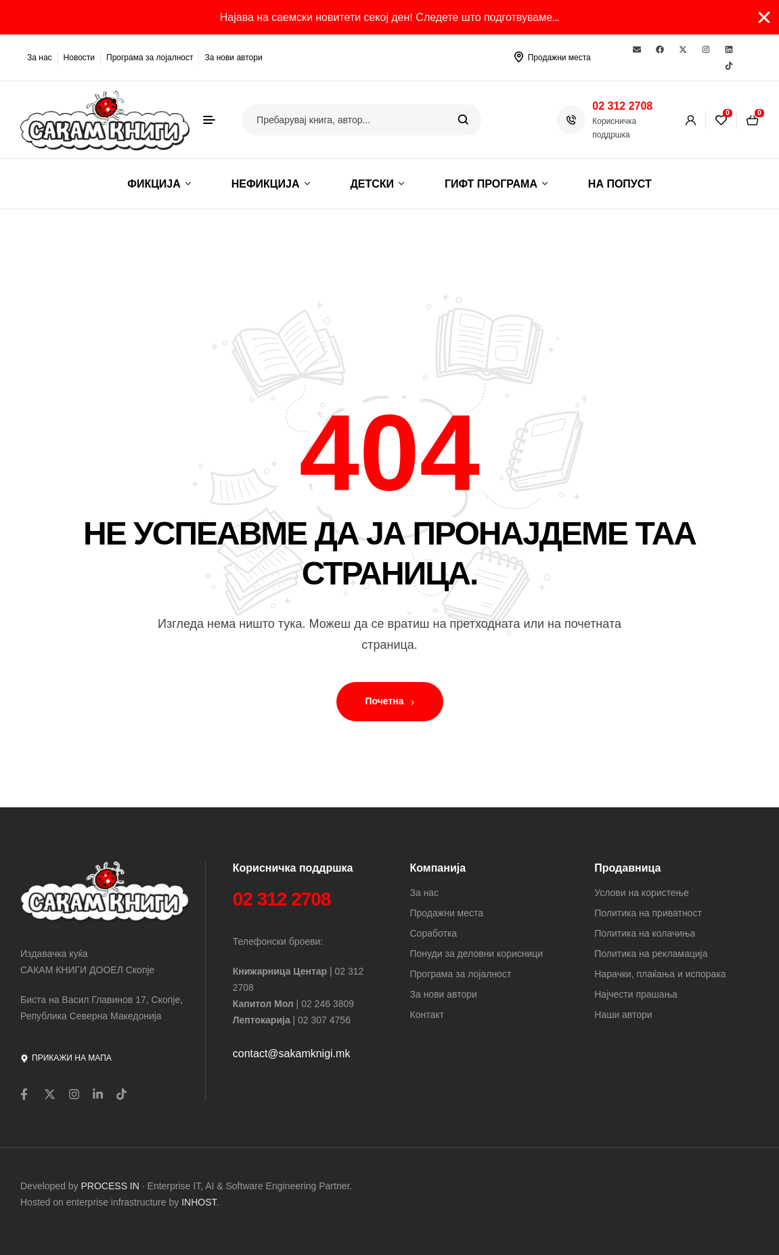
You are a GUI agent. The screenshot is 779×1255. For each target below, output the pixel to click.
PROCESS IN (111, 1185)
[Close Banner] (764, 17)
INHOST (198, 1202)
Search (463, 119)
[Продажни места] (519, 56)
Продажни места (559, 57)
